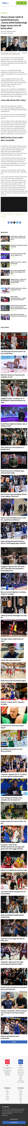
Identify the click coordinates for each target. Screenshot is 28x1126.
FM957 (20, 1099)
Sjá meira (14, 1042)
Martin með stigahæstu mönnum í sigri (14, 870)
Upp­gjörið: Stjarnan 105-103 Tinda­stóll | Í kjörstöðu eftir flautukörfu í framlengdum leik (13, 568)
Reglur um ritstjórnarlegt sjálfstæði (7, 1068)
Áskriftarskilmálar (20, 1074)
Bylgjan (20, 1098)
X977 (21, 1101)
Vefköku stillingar (14, 1119)
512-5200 (21, 1067)
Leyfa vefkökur (14, 1122)
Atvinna (20, 1093)
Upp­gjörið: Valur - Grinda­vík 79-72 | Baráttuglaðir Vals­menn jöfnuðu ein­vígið (18, 281)
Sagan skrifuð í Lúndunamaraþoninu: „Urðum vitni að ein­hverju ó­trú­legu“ (18, 298)
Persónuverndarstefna (7, 1070)
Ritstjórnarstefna (21, 1072)
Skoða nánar (5, 1115)
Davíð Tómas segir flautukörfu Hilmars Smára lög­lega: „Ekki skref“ (18, 272)
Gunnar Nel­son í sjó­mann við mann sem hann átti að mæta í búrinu (18, 238)
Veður (21, 1096)
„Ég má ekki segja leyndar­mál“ (11, 660)
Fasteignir (20, 1091)
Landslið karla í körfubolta (7, 214)
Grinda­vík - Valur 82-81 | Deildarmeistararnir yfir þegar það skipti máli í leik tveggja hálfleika (12, 847)
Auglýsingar (20, 1069)
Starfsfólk (20, 1075)
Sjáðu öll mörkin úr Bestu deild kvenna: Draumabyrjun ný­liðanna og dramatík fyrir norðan (18, 307)
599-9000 (8, 1075)
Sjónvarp (7, 1098)
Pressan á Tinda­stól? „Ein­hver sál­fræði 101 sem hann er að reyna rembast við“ (14, 1013)
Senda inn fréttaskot (20, 1082)
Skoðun (7, 1096)
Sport (7, 1093)
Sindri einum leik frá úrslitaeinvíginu (13, 681)
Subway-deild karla (18, 214)
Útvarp (7, 1099)
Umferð (20, 1077)
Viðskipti (7, 1091)
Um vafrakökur (20, 1080)
